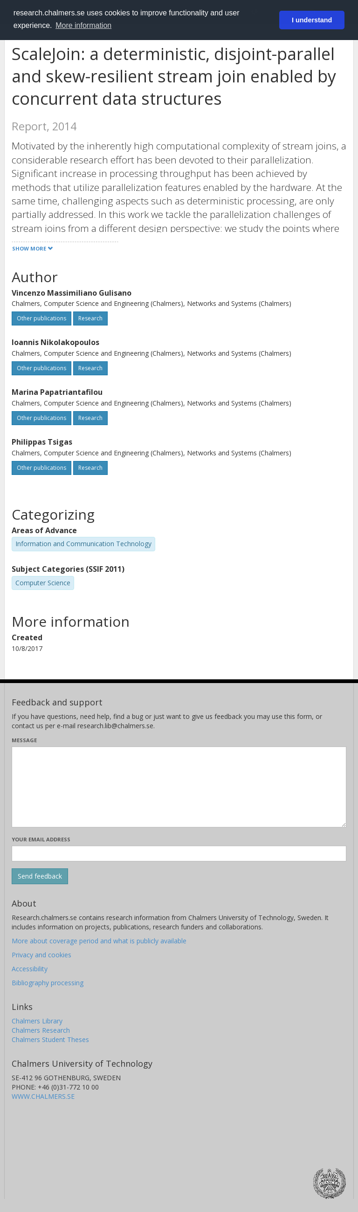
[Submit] (40, 876)
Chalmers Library (37, 1020)
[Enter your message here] (179, 786)
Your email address (41, 839)
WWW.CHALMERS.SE (43, 1096)
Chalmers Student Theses (50, 1039)
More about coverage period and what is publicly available (99, 940)
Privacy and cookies (41, 954)
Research (90, 318)
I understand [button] (312, 20)
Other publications (41, 318)
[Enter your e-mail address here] (179, 853)
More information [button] (83, 25)
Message (24, 740)
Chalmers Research (41, 1030)
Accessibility (30, 968)
